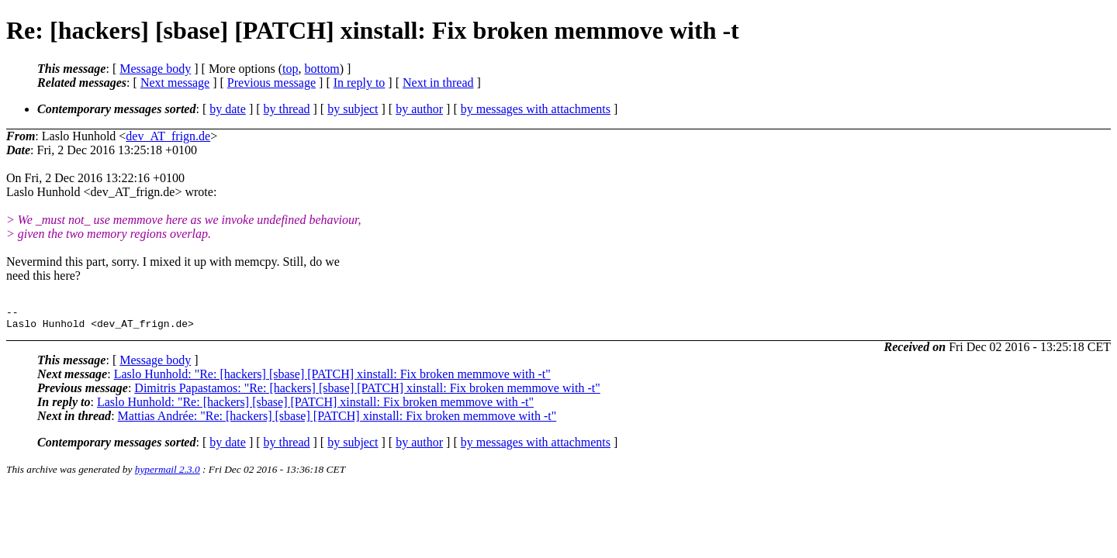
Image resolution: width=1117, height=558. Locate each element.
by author (419, 108)
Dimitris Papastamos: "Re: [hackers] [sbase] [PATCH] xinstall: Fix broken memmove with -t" (367, 392)
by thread (287, 108)
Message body (155, 68)
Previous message (271, 82)
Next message (174, 82)
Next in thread (438, 82)
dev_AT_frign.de (168, 136)
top (290, 68)
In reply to (360, 82)
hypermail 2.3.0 (167, 474)
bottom (321, 68)
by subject (352, 108)
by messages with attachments (535, 108)
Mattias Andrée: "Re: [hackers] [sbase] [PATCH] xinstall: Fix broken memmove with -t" (337, 420)
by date (227, 108)
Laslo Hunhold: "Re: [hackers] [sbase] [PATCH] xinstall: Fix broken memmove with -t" (332, 378)
